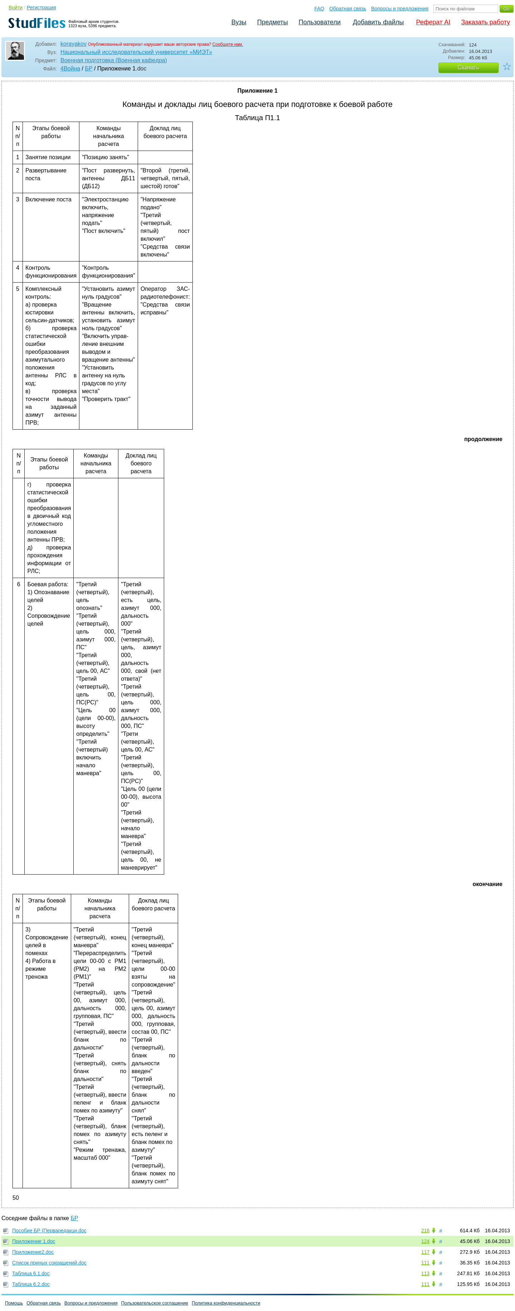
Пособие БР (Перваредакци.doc (49, 1230)
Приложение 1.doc (33, 1241)
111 (425, 1263)
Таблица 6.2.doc (31, 1284)
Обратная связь (347, 8)
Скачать (468, 67)
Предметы (272, 22)
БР (88, 68)
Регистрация (41, 7)
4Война (70, 68)
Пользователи (319, 22)
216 (425, 1230)
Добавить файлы (378, 22)
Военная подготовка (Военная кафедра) (113, 60)
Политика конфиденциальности (226, 1303)
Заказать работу (485, 22)
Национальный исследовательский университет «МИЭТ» (136, 52)
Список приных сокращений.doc (49, 1263)
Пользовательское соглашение (154, 1303)
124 (425, 1241)
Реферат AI (433, 22)
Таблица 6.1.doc (31, 1273)
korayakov (73, 44)
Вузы (238, 22)
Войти (16, 7)
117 (425, 1252)
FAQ (319, 8)
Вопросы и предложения (399, 8)
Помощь (14, 1303)
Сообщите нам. (227, 44)
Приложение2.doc (33, 1252)
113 (425, 1273)
